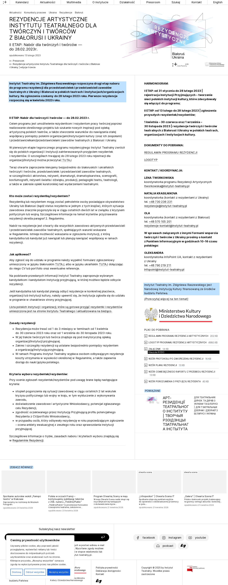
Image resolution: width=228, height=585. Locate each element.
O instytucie (100, 2)
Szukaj (176, 2)
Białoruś (79, 12)
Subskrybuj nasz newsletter (57, 529)
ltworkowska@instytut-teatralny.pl (166, 186)
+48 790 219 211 (160, 265)
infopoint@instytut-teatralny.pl (164, 269)
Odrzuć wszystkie (35, 572)
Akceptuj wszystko (58, 572)
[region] (40, 557)
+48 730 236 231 (160, 201)
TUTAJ (66, 160)
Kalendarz (22, 2)
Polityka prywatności (107, 567)
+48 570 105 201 (160, 221)
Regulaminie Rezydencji (27, 440)
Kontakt (196, 2)
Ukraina (53, 12)
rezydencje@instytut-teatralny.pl (165, 206)
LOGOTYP (151, 159)
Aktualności (47, 2)
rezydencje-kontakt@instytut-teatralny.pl (171, 225)
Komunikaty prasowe (35, 12)
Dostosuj (16, 572)
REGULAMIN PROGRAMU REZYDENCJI (170, 152)
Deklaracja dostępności (108, 571)
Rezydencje (65, 12)
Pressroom (153, 2)
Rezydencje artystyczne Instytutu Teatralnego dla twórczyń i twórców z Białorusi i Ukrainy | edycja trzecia (54, 66)
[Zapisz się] (89, 537)
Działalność (127, 2)
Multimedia (74, 2)
